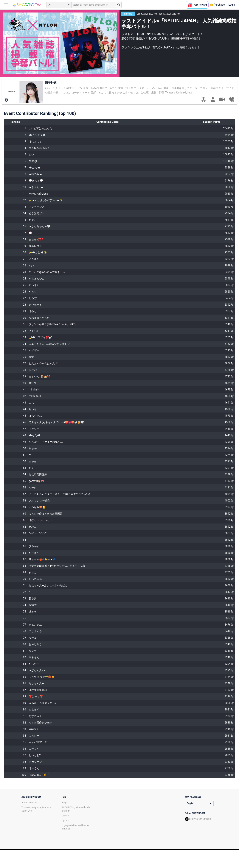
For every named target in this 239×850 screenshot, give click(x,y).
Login (231, 4)
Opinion (65, 820)
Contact (65, 815)
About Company (29, 802)
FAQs (64, 802)
